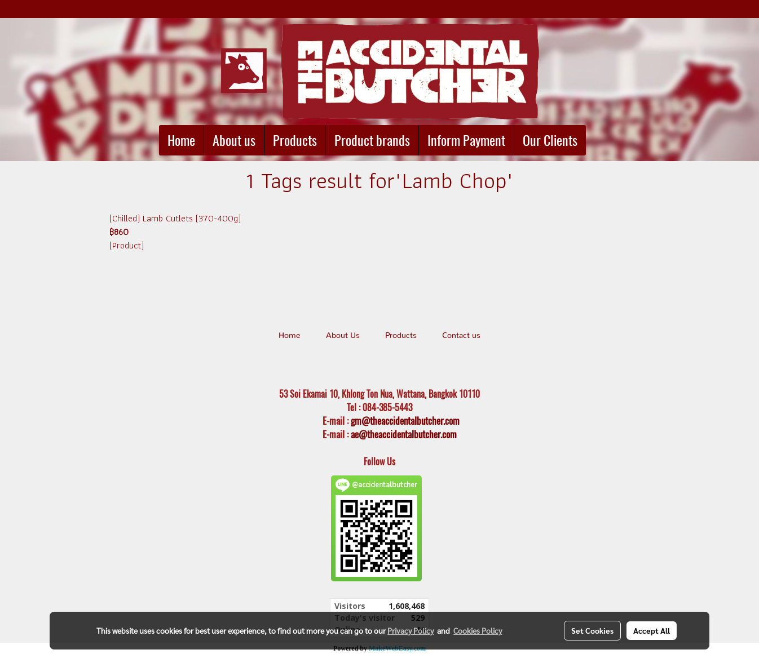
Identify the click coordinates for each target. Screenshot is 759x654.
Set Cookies (592, 630)
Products (295, 140)
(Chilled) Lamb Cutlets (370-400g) (175, 218)
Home (181, 140)
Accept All (651, 630)
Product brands (372, 140)
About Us (343, 336)
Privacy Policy (410, 630)
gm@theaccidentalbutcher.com (405, 421)
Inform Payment (466, 140)
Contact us (461, 336)
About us (234, 140)
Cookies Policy (477, 630)
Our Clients (550, 140)
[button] (596, 140)
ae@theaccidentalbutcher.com (404, 434)
